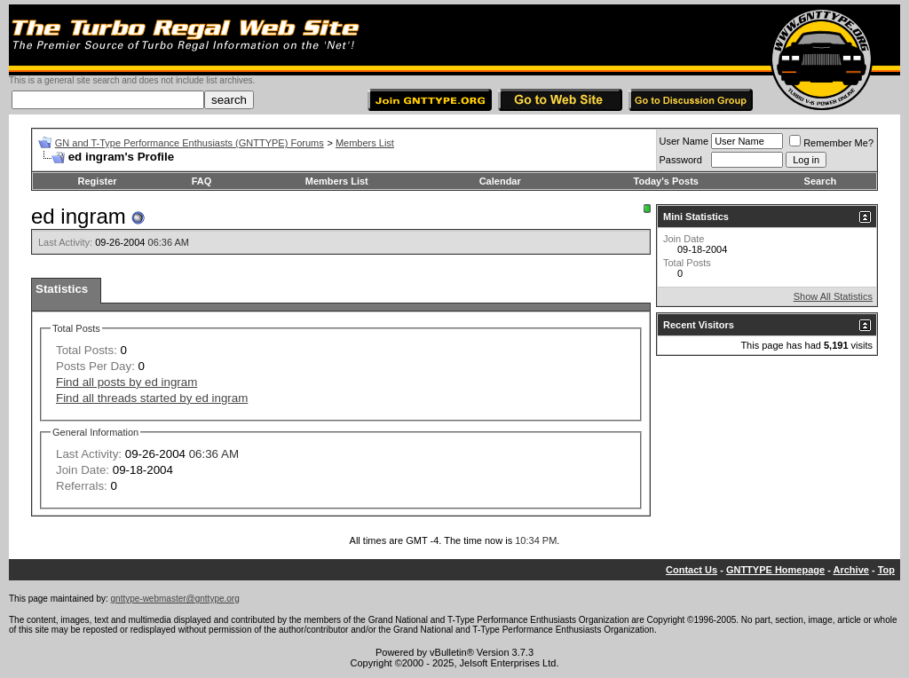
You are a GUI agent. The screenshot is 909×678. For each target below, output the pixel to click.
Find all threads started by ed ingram (152, 398)
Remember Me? (831, 143)
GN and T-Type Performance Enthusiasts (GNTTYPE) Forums (189, 143)
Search (820, 181)
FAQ (202, 181)
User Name (684, 141)
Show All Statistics (833, 296)
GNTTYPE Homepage (775, 569)
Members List (365, 143)
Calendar (500, 181)
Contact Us (691, 569)
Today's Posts (666, 181)
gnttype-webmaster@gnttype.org (175, 598)
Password (681, 159)
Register (97, 181)
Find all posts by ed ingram (126, 382)
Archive (851, 569)
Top (886, 569)
